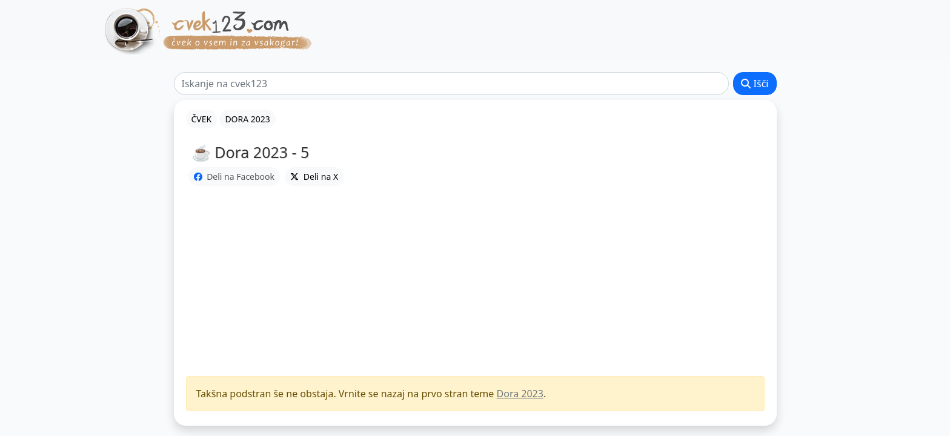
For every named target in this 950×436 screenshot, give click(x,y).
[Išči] (451, 83)
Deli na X (314, 176)
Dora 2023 (520, 393)
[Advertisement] (475, 281)
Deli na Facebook (234, 176)
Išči (754, 83)
